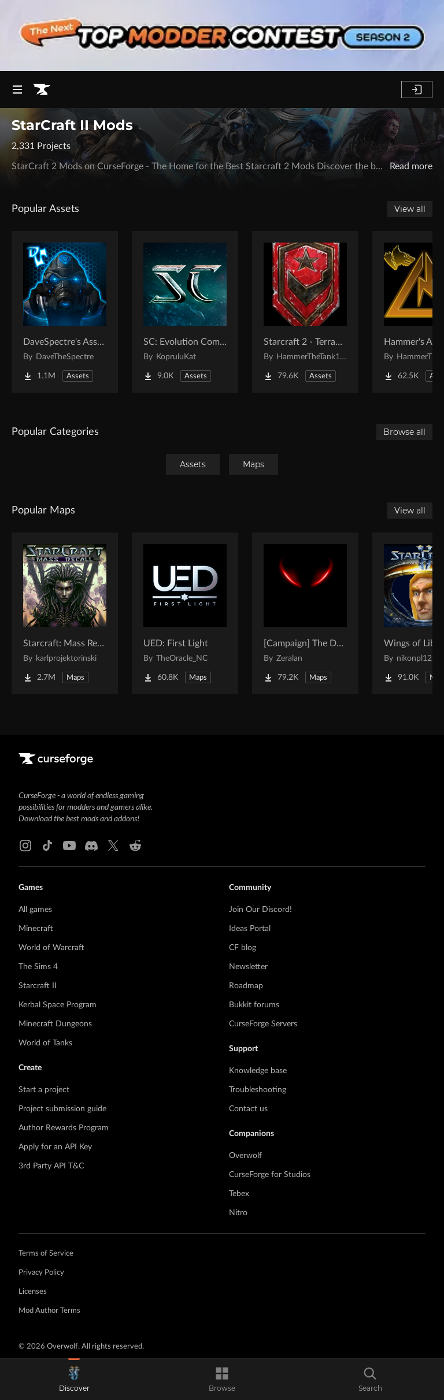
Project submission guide (62, 1109)
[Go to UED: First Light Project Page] (185, 613)
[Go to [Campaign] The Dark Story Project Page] (305, 613)
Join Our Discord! (260, 910)
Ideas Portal (250, 929)
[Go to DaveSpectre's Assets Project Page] (65, 312)
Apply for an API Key (55, 1147)
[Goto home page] (41, 89)
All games (35, 910)
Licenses (32, 1291)
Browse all (404, 432)
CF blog (242, 948)
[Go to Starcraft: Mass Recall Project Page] (65, 613)
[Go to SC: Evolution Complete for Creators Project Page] (185, 312)
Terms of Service (45, 1253)
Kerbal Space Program (57, 1005)
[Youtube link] (69, 845)
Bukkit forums (254, 1005)
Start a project (43, 1090)
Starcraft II (37, 986)
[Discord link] (91, 845)
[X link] (113, 845)
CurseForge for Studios (269, 1175)
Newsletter (248, 967)
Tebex (239, 1194)
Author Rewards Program (63, 1128)
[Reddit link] (135, 845)
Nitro (238, 1213)
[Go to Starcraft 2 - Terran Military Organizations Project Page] (305, 312)
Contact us (248, 1109)
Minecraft (35, 929)
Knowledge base (258, 1071)
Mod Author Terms (49, 1311)
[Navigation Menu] (17, 89)
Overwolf (245, 1156)
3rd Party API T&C (51, 1166)
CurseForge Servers (263, 1024)
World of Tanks (45, 1043)
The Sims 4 (38, 967)
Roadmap (246, 986)
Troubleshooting (257, 1090)
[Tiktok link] (47, 845)
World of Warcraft (51, 948)
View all (410, 209)
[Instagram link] (25, 845)
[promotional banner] (222, 35)
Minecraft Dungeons (55, 1024)
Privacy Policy (41, 1272)
